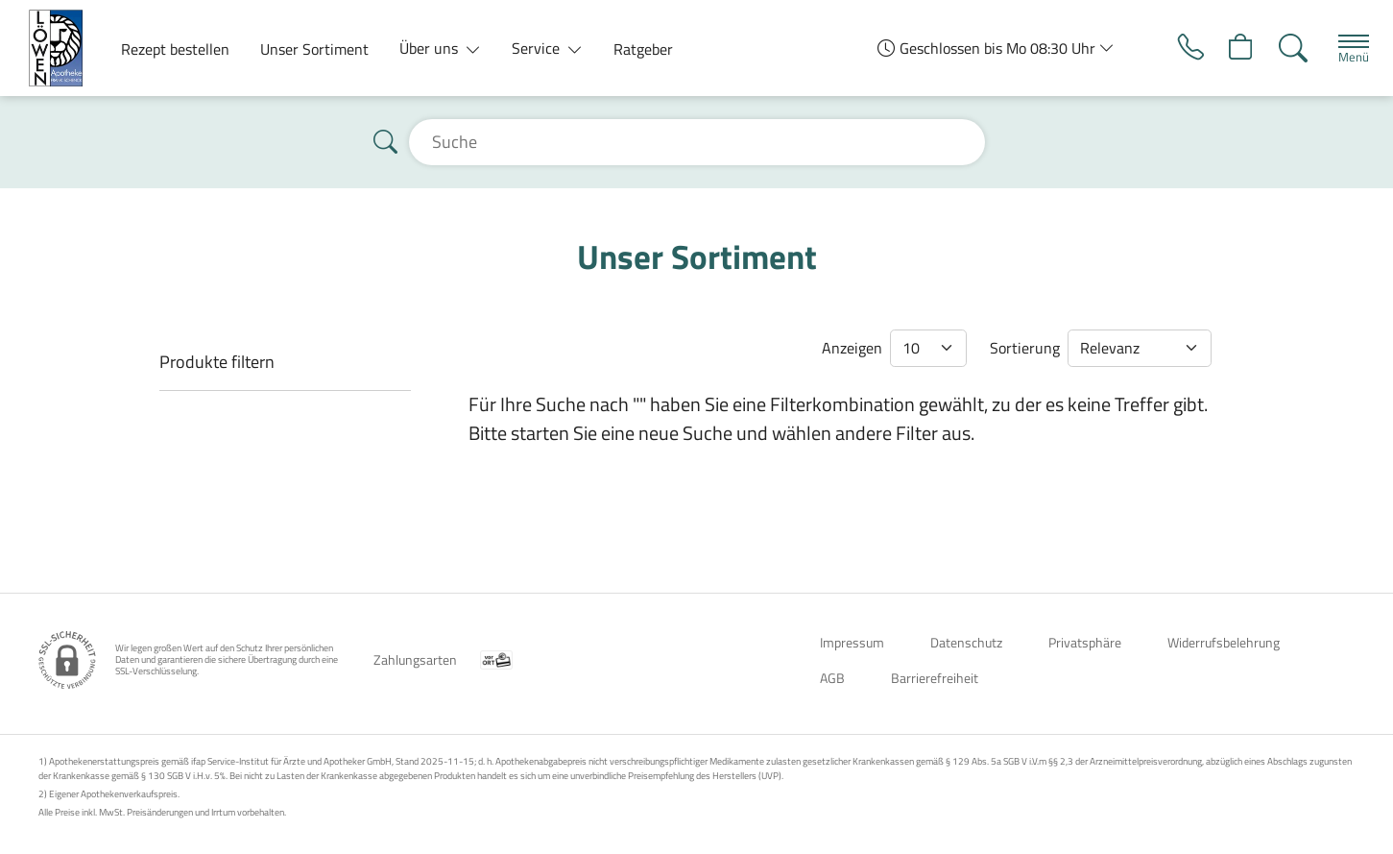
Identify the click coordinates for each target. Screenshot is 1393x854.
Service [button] (538, 48)
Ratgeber (643, 49)
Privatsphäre (1084, 642)
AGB (832, 678)
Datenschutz (966, 642)
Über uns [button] (430, 48)
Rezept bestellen (175, 49)
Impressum (852, 642)
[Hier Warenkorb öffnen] (1233, 48)
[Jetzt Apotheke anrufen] (1180, 48)
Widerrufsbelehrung (1223, 642)
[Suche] (1286, 48)
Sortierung (1025, 347)
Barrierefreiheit (934, 678)
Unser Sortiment (314, 49)
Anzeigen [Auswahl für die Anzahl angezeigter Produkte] (852, 347)
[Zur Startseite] (63, 48)
